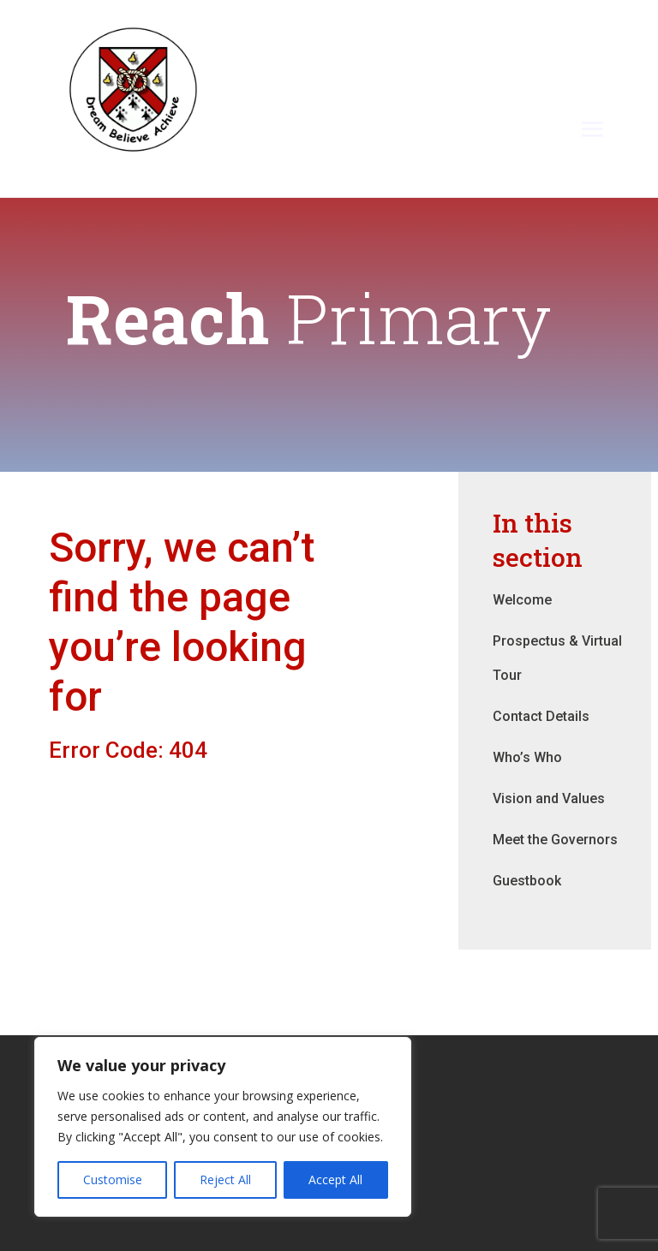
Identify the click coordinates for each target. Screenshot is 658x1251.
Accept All (335, 1179)
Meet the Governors (555, 839)
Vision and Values (549, 798)
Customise (112, 1179)
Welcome (522, 600)
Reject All (225, 1179)
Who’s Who (527, 757)
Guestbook (527, 881)
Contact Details (541, 716)
